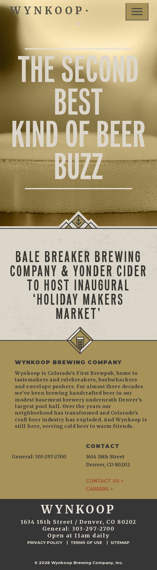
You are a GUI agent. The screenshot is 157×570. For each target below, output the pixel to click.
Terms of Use (86, 543)
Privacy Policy (44, 543)
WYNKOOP (46, 10)
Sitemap (119, 543)
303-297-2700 (93, 528)
